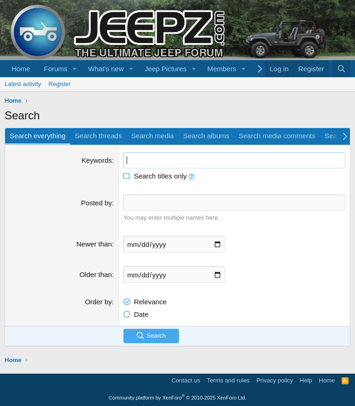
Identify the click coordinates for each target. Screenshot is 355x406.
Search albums (206, 136)
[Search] (341, 68)
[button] (74, 68)
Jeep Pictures (166, 69)
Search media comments (277, 136)
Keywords (96, 160)
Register (60, 83)
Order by (98, 302)
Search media (152, 136)
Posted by (96, 203)
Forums (55, 69)
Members (221, 69)
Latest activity (23, 83)
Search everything (38, 136)
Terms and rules (228, 380)
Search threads (98, 136)
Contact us (185, 380)
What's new (106, 69)
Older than (96, 274)
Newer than (94, 244)
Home (21, 69)
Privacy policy (275, 380)
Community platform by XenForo (177, 397)
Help (306, 380)
